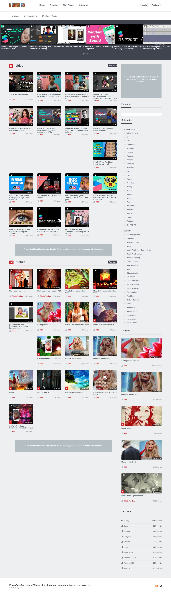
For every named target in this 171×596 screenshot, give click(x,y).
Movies (129, 191)
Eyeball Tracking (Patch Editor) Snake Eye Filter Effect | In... (19, 198)
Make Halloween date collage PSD (105, 292)
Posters (130, 210)
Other (129, 198)
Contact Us (86, 585)
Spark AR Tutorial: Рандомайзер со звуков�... (101, 48)
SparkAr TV (30, 16)
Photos (129, 202)
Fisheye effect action (74, 392)
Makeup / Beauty (133, 258)
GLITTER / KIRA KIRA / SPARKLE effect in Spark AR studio (77, 231)
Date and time (132, 265)
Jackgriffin (141, 536)
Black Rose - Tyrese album (132, 496)
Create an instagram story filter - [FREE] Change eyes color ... (76, 130)
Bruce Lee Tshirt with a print (77, 325)
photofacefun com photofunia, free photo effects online (18, 327)
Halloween (131, 308)
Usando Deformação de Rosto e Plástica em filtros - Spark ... (17, 48)
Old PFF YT (131, 225)
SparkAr (127, 231)
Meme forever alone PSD (103, 325)
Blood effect (126, 428)
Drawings (130, 148)
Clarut (141, 526)
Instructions (131, 315)
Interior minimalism (73, 358)
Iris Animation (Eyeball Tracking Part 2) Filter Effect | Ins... (76, 198)
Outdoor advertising (101, 358)
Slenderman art (43, 392)
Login (144, 5)
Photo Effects (49, 16)
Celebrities (131, 145)
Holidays (130, 167)
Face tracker (132, 292)
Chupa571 (141, 531)
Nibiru (11, 392)
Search (83, 5)
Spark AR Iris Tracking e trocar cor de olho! (103, 163)
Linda (141, 547)
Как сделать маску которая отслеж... (49, 197)
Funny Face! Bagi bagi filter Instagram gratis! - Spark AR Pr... (77, 96)
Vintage (130, 221)
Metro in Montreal (128, 462)
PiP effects (131, 206)
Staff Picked (68, 5)
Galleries (130, 164)
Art (128, 137)
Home (42, 5)
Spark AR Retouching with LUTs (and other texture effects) (45, 48)
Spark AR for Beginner (18, 94)
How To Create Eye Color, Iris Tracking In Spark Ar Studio (19, 231)
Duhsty (141, 520)
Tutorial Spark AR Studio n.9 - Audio (73, 47)
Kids (128, 171)
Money (129, 187)
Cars (128, 141)
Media (129, 179)
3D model (130, 239)
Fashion (130, 152)
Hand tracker (132, 311)
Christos (141, 542)
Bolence (141, 568)
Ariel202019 (141, 552)
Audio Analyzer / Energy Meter (139, 250)
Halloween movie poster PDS (49, 291)
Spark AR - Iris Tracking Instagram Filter (103, 129)
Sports (129, 213)
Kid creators (132, 323)
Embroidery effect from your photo (105, 393)
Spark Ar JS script (134, 254)
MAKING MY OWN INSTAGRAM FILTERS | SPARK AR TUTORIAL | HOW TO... (105, 97)
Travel (129, 217)
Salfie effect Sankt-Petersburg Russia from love (21, 427)
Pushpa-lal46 (141, 563)
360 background (133, 235)
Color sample (132, 262)
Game (129, 304)
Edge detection (133, 273)
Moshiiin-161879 (141, 558)
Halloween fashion (17, 291)
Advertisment (132, 133)
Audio (129, 246)
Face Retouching (134, 281)
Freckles (130, 296)
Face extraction (133, 284)
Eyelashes (131, 277)
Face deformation (134, 288)
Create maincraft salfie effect (49, 358)
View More (113, 65)
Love (129, 175)
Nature (129, 194)
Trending (54, 5)
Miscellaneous (132, 183)
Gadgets (130, 160)
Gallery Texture (133, 300)
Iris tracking (131, 319)
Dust (128, 269)
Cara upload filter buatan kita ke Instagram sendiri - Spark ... (49, 96)
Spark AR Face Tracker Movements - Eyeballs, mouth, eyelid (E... (46, 130)
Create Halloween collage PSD (75, 292)
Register (155, 5)
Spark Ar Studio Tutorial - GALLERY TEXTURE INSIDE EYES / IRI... (104, 198)
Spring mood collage (46, 325)
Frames (130, 156)
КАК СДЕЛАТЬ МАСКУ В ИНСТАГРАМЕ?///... (19, 129)
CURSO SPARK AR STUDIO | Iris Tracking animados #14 (128, 48)
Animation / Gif (133, 242)
